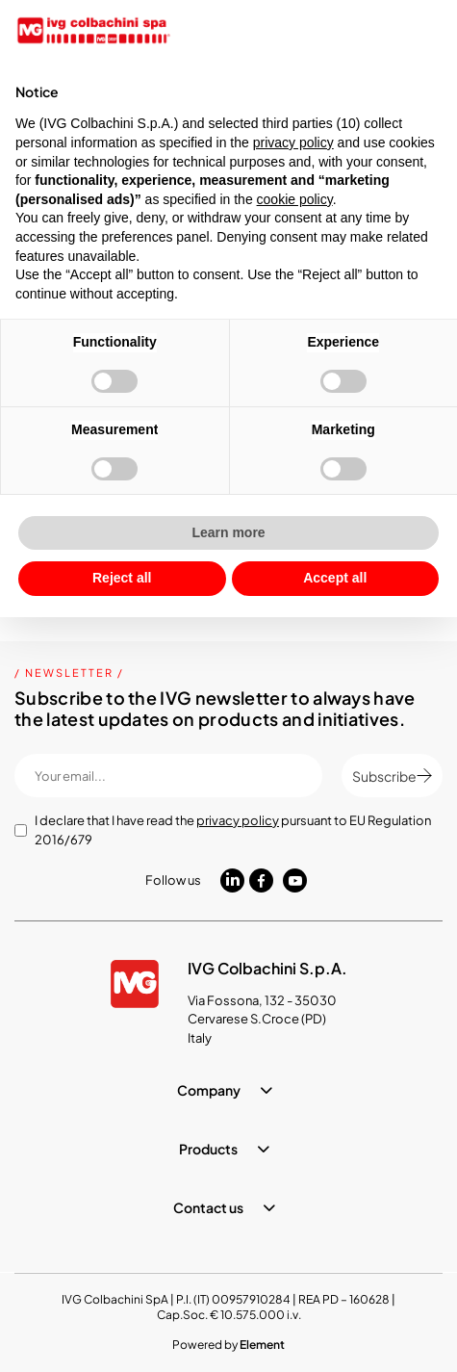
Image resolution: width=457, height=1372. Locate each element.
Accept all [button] (335, 577)
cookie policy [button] (295, 199)
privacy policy (237, 820)
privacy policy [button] (293, 142)
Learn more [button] (228, 532)
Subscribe (392, 776)
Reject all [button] (121, 577)
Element (262, 1344)
